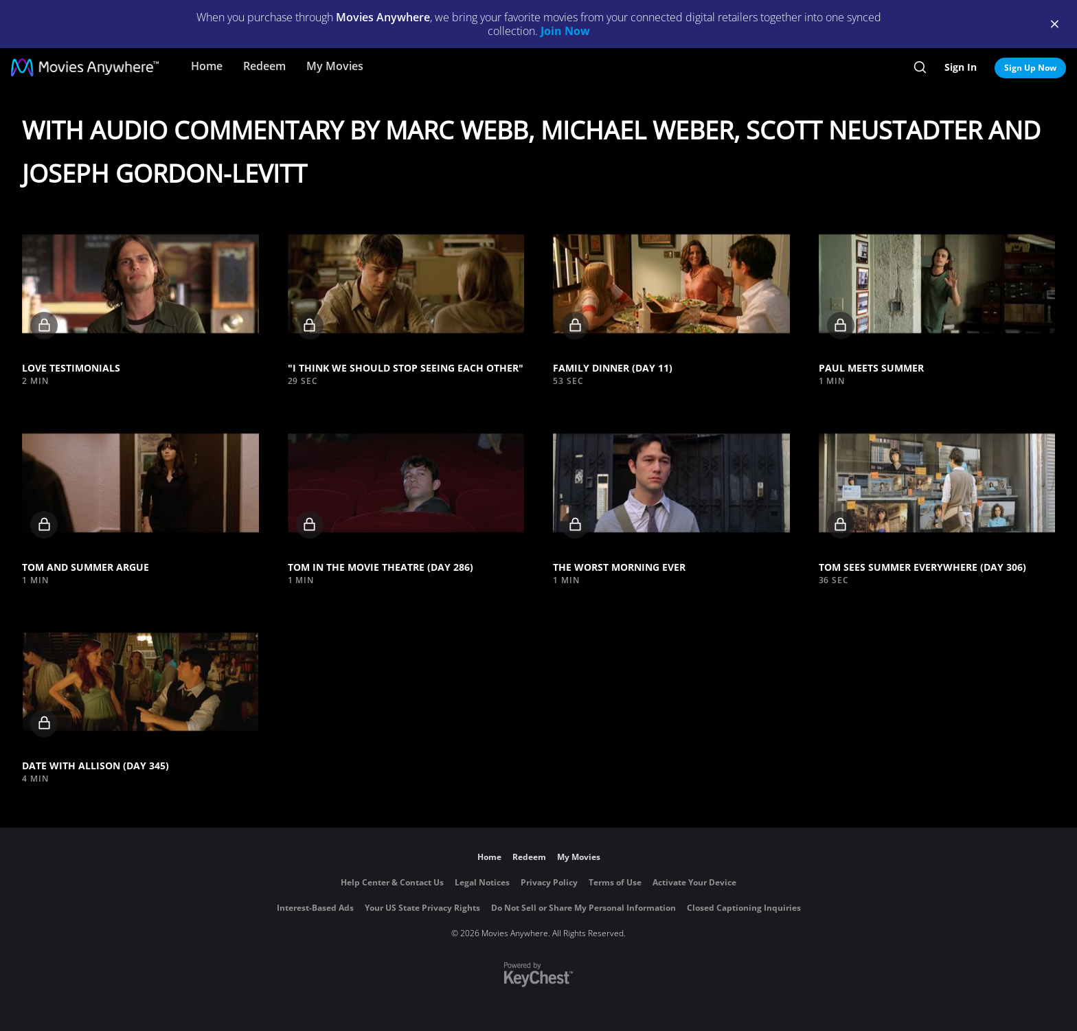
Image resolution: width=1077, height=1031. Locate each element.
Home (207, 65)
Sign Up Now (1030, 67)
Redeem (264, 65)
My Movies (334, 65)
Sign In (960, 66)
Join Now (565, 30)
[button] (140, 283)
